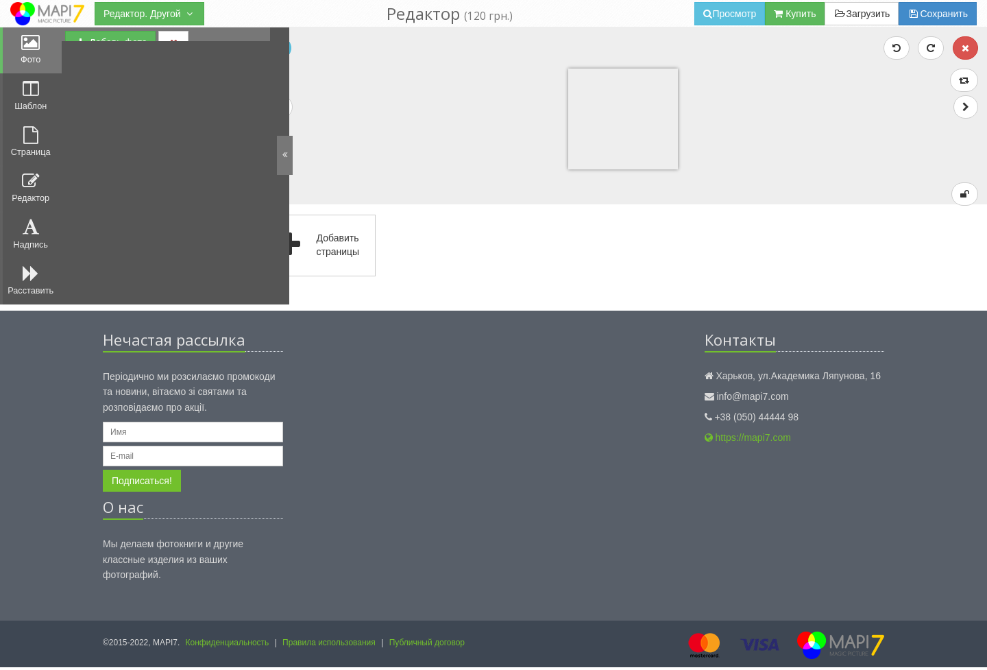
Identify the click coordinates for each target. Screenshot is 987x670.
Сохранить (937, 13)
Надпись (31, 240)
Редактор (31, 193)
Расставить (31, 288)
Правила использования (329, 645)
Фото (31, 50)
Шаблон (30, 98)
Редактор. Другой (149, 13)
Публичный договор (427, 645)
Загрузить (861, 13)
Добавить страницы (323, 249)
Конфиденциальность (227, 645)
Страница (31, 145)
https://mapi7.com (748, 440)
